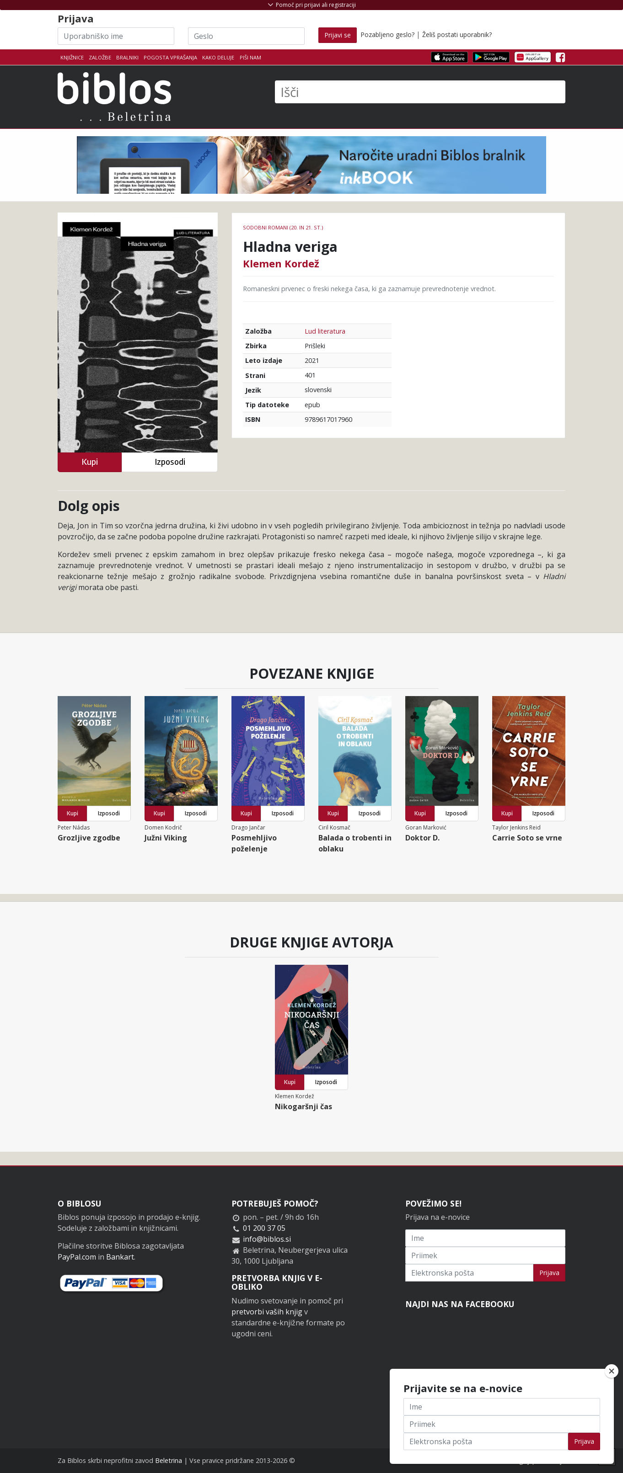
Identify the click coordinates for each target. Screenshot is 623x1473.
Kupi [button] (89, 462)
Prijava (549, 1272)
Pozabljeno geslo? (387, 34)
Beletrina (168, 1460)
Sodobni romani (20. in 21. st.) (283, 227)
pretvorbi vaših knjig (266, 1312)
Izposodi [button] (170, 462)
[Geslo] (246, 36)
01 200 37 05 (264, 1228)
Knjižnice (72, 57)
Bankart (120, 1257)
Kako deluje (218, 57)
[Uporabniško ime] (116, 36)
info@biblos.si (267, 1239)
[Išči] (420, 91)
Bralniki (127, 57)
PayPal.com (77, 1257)
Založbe (100, 57)
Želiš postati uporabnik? (457, 34)
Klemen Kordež (281, 263)
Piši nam (250, 57)
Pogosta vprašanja (170, 57)
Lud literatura (325, 331)
